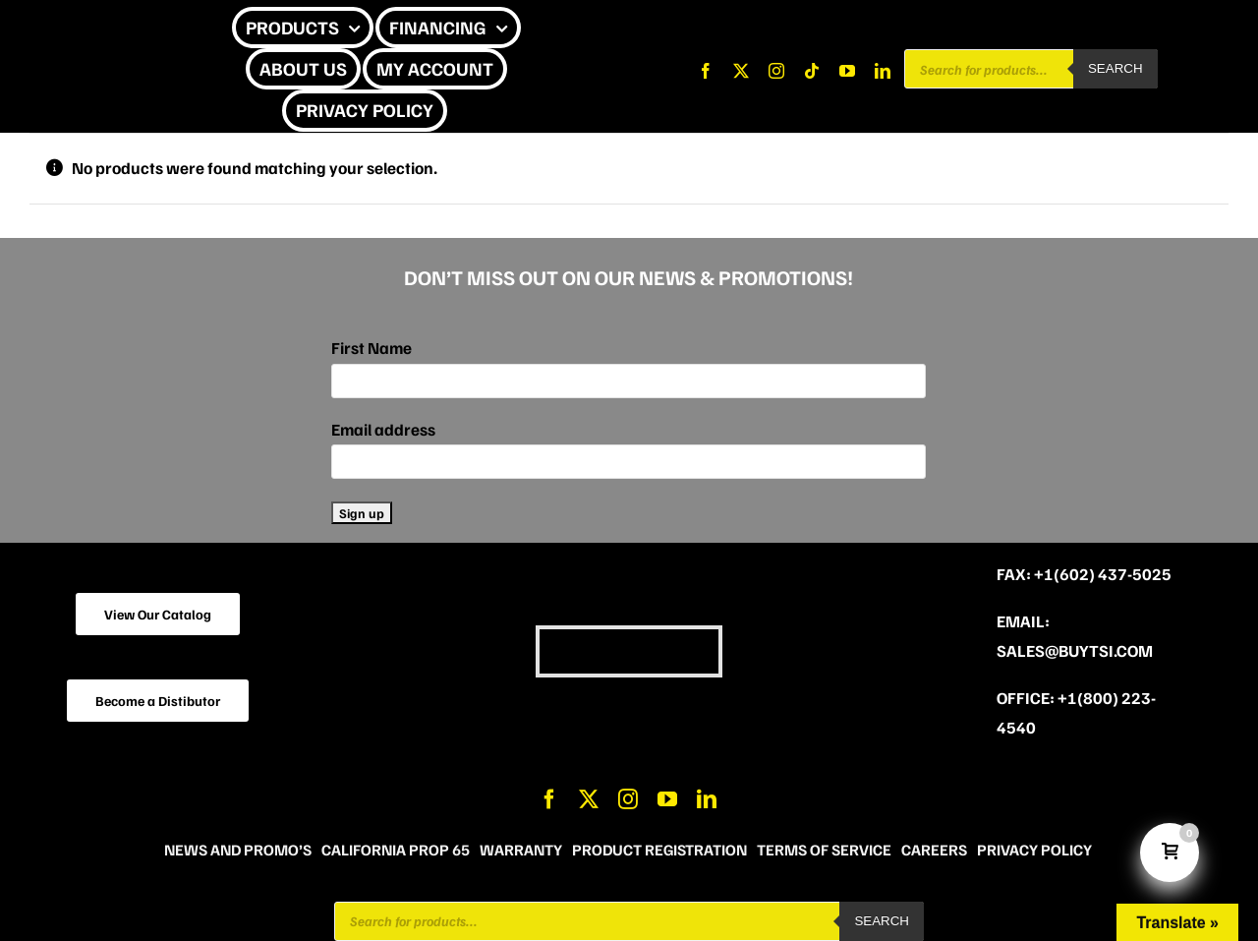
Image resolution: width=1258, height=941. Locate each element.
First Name (371, 347)
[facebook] (706, 71)
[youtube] (847, 71)
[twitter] (741, 71)
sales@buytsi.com (1075, 650)
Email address (383, 429)
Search (1115, 68)
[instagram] (776, 71)
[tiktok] (812, 71)
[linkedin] (882, 71)
